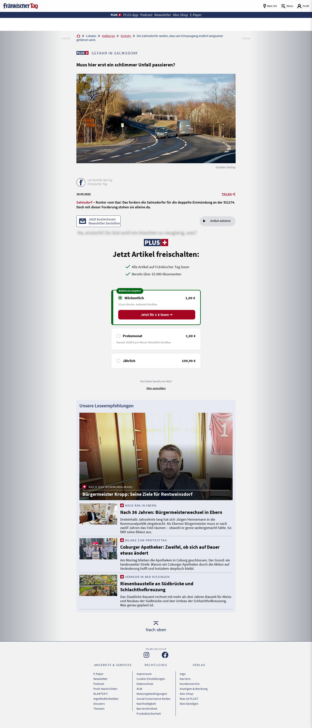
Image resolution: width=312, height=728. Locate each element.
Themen (98, 709)
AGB (139, 689)
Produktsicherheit (148, 713)
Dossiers (99, 704)
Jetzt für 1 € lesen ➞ (157, 314)
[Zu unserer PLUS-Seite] (82, 53)
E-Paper (98, 674)
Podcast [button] (146, 15)
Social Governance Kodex (153, 699)
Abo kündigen (189, 704)
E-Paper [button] (196, 15)
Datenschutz (144, 684)
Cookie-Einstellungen (150, 679)
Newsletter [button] (162, 15)
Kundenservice (190, 684)
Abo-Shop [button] (180, 15)
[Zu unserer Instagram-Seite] (146, 655)
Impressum (144, 674)
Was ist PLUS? (189, 699)
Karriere (185, 679)
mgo (183, 674)
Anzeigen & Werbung (194, 689)
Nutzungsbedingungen (151, 694)
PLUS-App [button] (130, 15)
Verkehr (126, 36)
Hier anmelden (156, 388)
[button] (115, 15)
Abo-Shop (186, 694)
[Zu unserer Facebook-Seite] (165, 654)
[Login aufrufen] (303, 6)
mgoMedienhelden (106, 699)
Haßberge (108, 36)
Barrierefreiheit (146, 709)
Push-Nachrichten (105, 689)
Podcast (98, 684)
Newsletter (100, 679)
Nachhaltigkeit (146, 704)
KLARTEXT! (100, 694)
